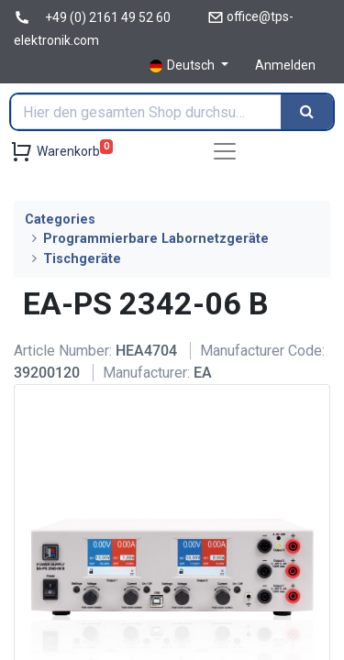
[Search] (307, 111)
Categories (60, 219)
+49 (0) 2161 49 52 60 (108, 17)
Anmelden (285, 65)
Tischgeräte (82, 259)
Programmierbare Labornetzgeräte (156, 239)
